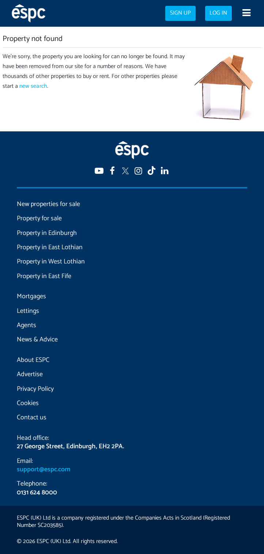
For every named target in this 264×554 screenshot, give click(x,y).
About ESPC (33, 360)
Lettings (28, 311)
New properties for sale (48, 204)
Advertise (30, 374)
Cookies (28, 403)
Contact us (31, 417)
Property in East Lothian (50, 247)
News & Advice (37, 339)
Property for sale (39, 218)
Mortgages (31, 296)
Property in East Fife (44, 276)
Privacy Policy (35, 388)
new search (33, 86)
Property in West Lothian (51, 261)
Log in (218, 13)
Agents (26, 325)
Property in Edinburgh (47, 233)
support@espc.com (43, 469)
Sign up (180, 13)
